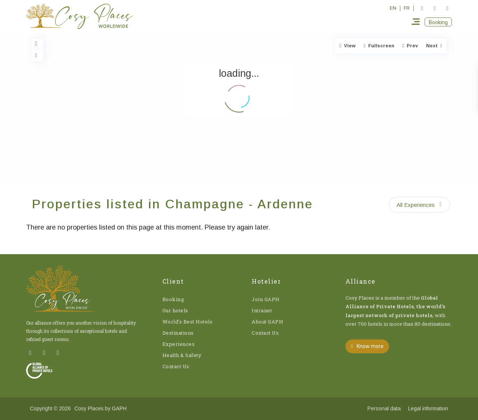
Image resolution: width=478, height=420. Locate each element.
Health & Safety (182, 355)
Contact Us (175, 366)
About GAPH (267, 321)
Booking (173, 299)
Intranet (262, 310)
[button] (438, 22)
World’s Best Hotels (187, 321)
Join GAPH (266, 299)
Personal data (384, 408)
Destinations (178, 332)
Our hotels (175, 310)
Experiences (178, 344)
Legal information (428, 408)
